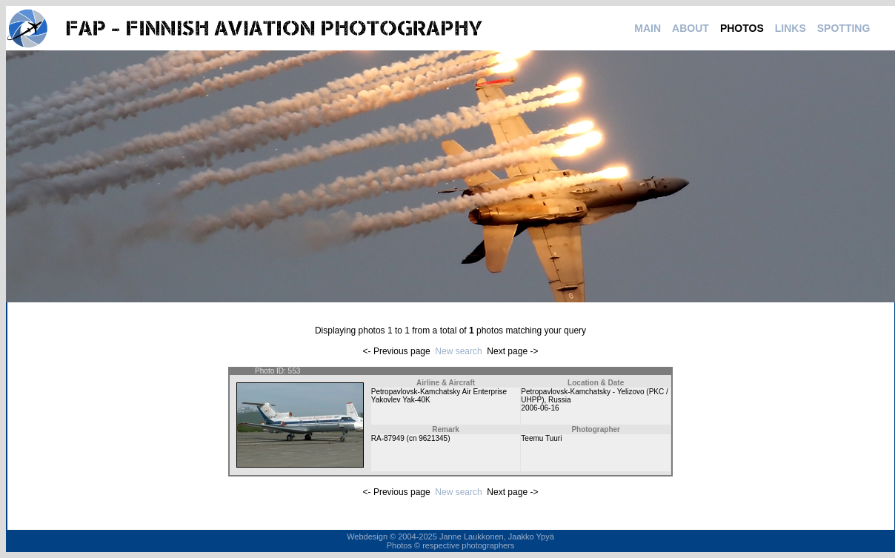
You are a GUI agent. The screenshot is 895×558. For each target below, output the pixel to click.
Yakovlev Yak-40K (400, 400)
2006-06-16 (540, 408)
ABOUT (690, 28)
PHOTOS (742, 28)
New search (458, 351)
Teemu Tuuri (541, 438)
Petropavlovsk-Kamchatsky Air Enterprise (439, 392)
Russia (559, 400)
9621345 (433, 438)
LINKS (790, 28)
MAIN (647, 28)
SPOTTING (844, 28)
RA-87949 (388, 438)
